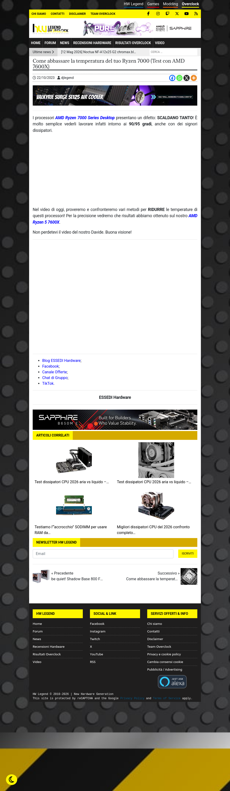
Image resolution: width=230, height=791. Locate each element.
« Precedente (78, 576)
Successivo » (153, 576)
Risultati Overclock (133, 43)
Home (36, 43)
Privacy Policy (132, 698)
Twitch (95, 639)
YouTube (96, 654)
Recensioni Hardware (92, 43)
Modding (170, 4)
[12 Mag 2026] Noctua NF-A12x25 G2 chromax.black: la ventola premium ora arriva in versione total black (98, 52)
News (64, 43)
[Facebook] (172, 78)
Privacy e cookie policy (164, 654)
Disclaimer (77, 13)
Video (160, 43)
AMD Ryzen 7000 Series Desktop (85, 117)
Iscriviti (188, 553)
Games (153, 4)
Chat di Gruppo (55, 377)
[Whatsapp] (179, 78)
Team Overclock (102, 13)
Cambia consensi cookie (165, 661)
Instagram (97, 631)
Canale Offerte (54, 372)
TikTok (48, 383)
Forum (50, 43)
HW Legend (133, 4)
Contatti (57, 13)
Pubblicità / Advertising (164, 669)
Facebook (50, 366)
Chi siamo (38, 13)
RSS (92, 661)
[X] (186, 78)
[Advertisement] (115, 172)
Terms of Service (166, 698)
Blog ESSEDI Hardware (61, 360)
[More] (194, 78)
